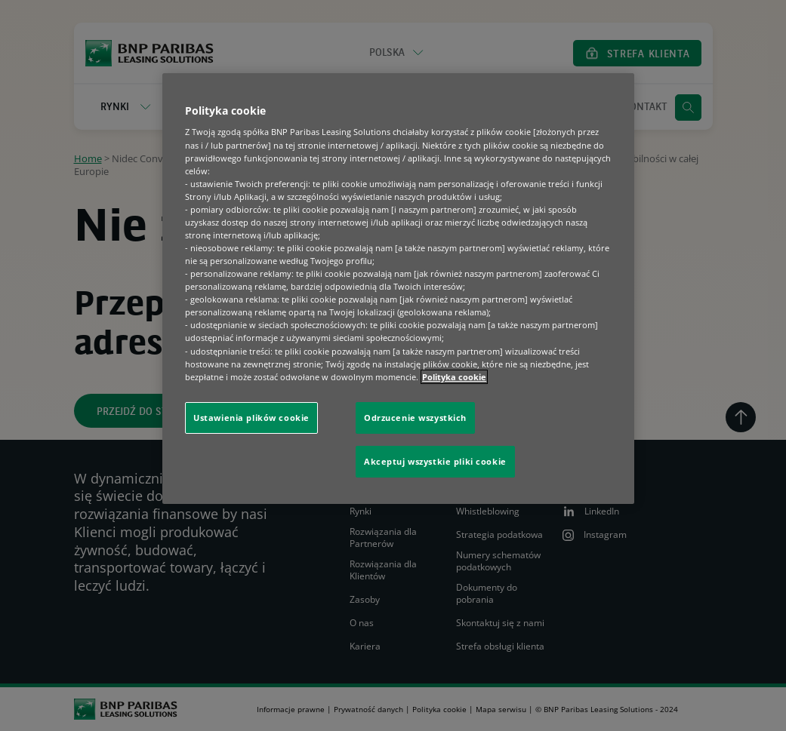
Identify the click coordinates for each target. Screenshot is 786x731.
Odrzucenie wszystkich (415, 417)
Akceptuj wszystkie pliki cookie (435, 461)
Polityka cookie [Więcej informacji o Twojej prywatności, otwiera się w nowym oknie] (454, 376)
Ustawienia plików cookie (251, 417)
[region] (398, 288)
